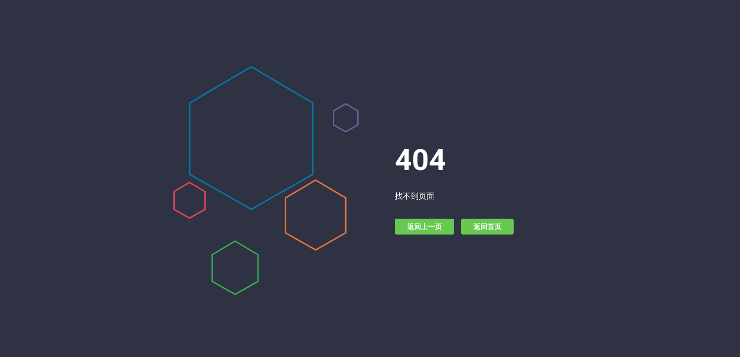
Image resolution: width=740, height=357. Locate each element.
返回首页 (487, 227)
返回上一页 (424, 227)
